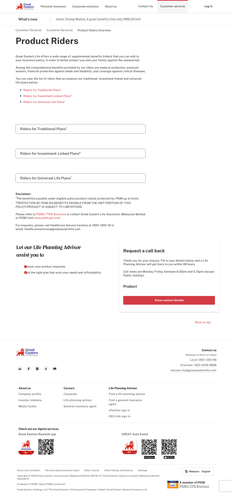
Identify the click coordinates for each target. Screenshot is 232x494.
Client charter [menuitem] (91, 470)
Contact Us (145, 6)
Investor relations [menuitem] (30, 400)
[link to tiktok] (46, 369)
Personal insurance (53, 6)
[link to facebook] (29, 369)
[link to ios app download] (26, 453)
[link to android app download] (46, 453)
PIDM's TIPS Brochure (194, 486)
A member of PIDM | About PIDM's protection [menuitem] (41, 484)
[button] (194, 6)
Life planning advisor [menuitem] (78, 400)
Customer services (172, 6)
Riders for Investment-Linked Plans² (47, 96)
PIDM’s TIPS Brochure (51, 214)
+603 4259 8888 (204, 365)
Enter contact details (169, 300)
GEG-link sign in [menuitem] (119, 416)
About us (111, 6)
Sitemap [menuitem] (142, 470)
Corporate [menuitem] (70, 394)
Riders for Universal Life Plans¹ (44, 102)
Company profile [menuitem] (29, 394)
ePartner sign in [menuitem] (119, 410)
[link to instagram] (37, 369)
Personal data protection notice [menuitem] (62, 470)
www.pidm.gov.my (46, 218)
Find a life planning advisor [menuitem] (127, 394)
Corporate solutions (85, 6)
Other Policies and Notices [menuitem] (118, 470)
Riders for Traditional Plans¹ (42, 90)
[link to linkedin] (20, 369)
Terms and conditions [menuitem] (28, 470)
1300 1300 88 (207, 359)
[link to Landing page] (27, 355)
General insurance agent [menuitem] (80, 406)
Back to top (203, 322)
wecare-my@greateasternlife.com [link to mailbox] (193, 370)
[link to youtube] (55, 369)
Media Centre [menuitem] (27, 406)
